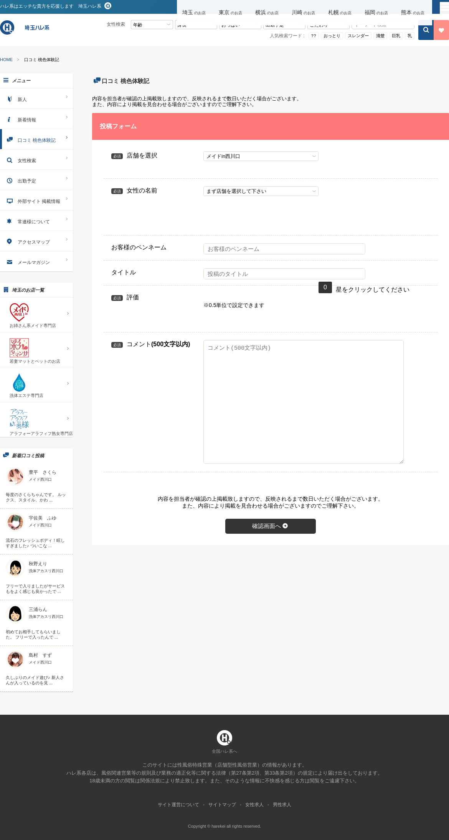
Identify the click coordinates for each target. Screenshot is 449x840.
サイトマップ (222, 804)
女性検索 (36, 159)
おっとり (332, 35)
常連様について (36, 220)
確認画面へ (270, 526)
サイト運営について (178, 804)
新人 (36, 98)
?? (313, 35)
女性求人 (254, 804)
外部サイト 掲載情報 (36, 200)
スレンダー (358, 35)
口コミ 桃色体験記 (36, 139)
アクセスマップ (36, 241)
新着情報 (36, 119)
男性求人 (282, 804)
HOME (6, 60)
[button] (195, 7)
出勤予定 (36, 180)
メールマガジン (36, 261)
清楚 (380, 35)
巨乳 (396, 35)
